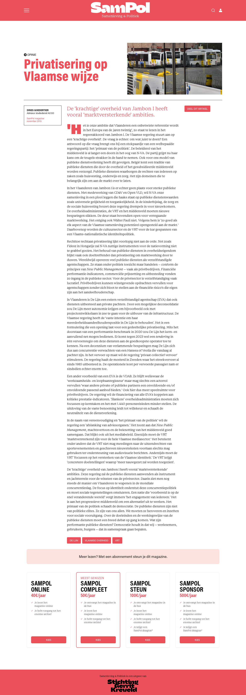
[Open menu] (26, 10)
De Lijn (74, 540)
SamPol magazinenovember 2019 (35, 119)
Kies (48, 639)
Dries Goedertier (38, 110)
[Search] (213, 10)
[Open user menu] (220, 10)
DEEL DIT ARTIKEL (197, 108)
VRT (117, 540)
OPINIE (30, 54)
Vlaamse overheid (96, 540)
